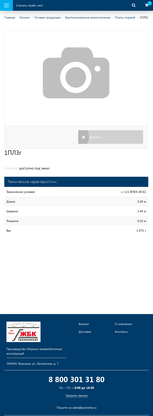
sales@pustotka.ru (84, 407)
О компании (123, 323)
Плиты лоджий (125, 17)
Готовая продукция (47, 17)
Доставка (85, 331)
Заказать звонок (77, 395)
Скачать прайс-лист (29, 5)
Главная (9, 17)
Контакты (121, 331)
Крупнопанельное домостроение (87, 17)
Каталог (25, 17)
